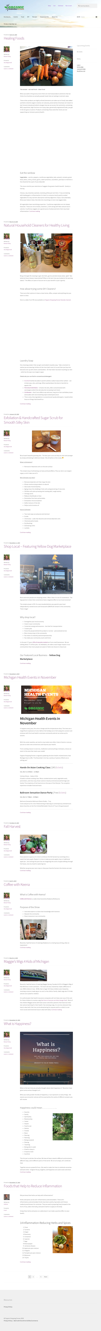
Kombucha (7, 17)
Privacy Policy (8, 1307)
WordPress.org (81, 71)
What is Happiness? (17, 1023)
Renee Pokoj (7, 56)
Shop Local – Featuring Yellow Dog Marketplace (37, 546)
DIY (28, 17)
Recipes (34, 17)
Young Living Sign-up (10, 24)
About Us (54, 17)
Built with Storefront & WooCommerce (26, 1321)
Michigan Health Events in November (30, 677)
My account (69, 5)
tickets (59, 767)
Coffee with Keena (17, 884)
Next (45, 1277)
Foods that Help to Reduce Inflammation (33, 1186)
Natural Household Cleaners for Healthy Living (36, 225)
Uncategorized (8, 62)
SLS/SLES (27, 381)
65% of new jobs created (40, 642)
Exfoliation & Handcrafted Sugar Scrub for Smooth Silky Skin (33, 420)
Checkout (60, 5)
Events (16, 17)
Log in (78, 65)
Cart (54, 5)
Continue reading (34, 211)
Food (22, 17)
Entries (80, 67)
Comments (81, 69)
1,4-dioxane (27, 392)
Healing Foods (14, 38)
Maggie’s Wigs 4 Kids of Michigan (26, 961)
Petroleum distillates (31, 388)
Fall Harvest (12, 826)
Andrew (6, 1204)
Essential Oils (44, 17)
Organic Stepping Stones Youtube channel (58, 300)
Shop (49, 5)
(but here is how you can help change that (54, 1000)
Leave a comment (8, 68)
